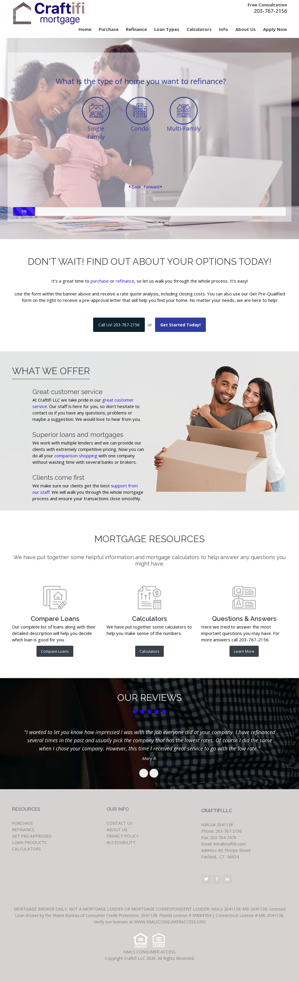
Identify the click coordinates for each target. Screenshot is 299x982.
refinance (125, 281)
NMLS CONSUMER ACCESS (149, 952)
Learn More (244, 651)
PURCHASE (22, 823)
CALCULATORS (26, 849)
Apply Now (275, 29)
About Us (245, 29)
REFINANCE (23, 829)
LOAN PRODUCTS (29, 842)
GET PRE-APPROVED (32, 836)
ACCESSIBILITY (121, 842)
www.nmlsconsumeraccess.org (169, 922)
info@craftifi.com (229, 844)
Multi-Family (184, 128)
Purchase (109, 29)
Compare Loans (55, 651)
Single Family (96, 133)
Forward (153, 187)
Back (135, 187)
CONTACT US (120, 823)
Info (223, 29)
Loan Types (166, 29)
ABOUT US (117, 829)
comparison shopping (75, 455)
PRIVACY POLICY (122, 836)
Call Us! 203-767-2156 (119, 325)
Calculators (199, 29)
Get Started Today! (180, 325)
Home (85, 29)
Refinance (136, 29)
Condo (140, 128)
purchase (100, 281)
